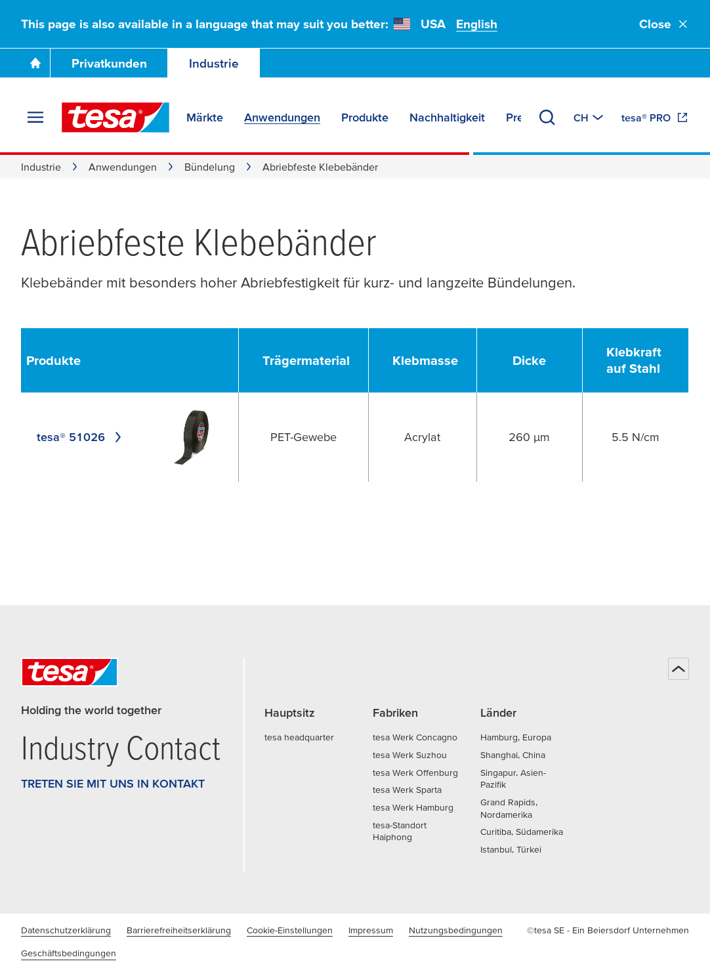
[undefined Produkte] (62, 360)
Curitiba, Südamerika (521, 831)
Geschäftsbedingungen (68, 953)
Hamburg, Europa (515, 737)
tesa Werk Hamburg (413, 807)
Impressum (370, 930)
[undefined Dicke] (538, 360)
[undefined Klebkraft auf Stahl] (644, 360)
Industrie (214, 63)
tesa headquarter (299, 737)
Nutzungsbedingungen (456, 930)
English (476, 24)
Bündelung (209, 167)
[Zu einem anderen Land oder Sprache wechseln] (590, 117)
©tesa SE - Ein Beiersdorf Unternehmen (608, 930)
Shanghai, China (512, 755)
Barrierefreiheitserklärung (179, 930)
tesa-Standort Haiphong (400, 831)
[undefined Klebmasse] (431, 360)
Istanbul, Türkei (510, 849)
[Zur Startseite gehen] (35, 63)
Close (664, 24)
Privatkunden (109, 63)
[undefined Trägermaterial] (312, 360)
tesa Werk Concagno (415, 737)
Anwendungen (123, 167)
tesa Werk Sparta (407, 789)
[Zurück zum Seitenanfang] (678, 669)
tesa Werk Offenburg (415, 772)
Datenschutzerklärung (66, 930)
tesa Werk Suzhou (410, 755)
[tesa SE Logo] (115, 117)
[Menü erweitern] (35, 117)
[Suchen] (547, 117)
